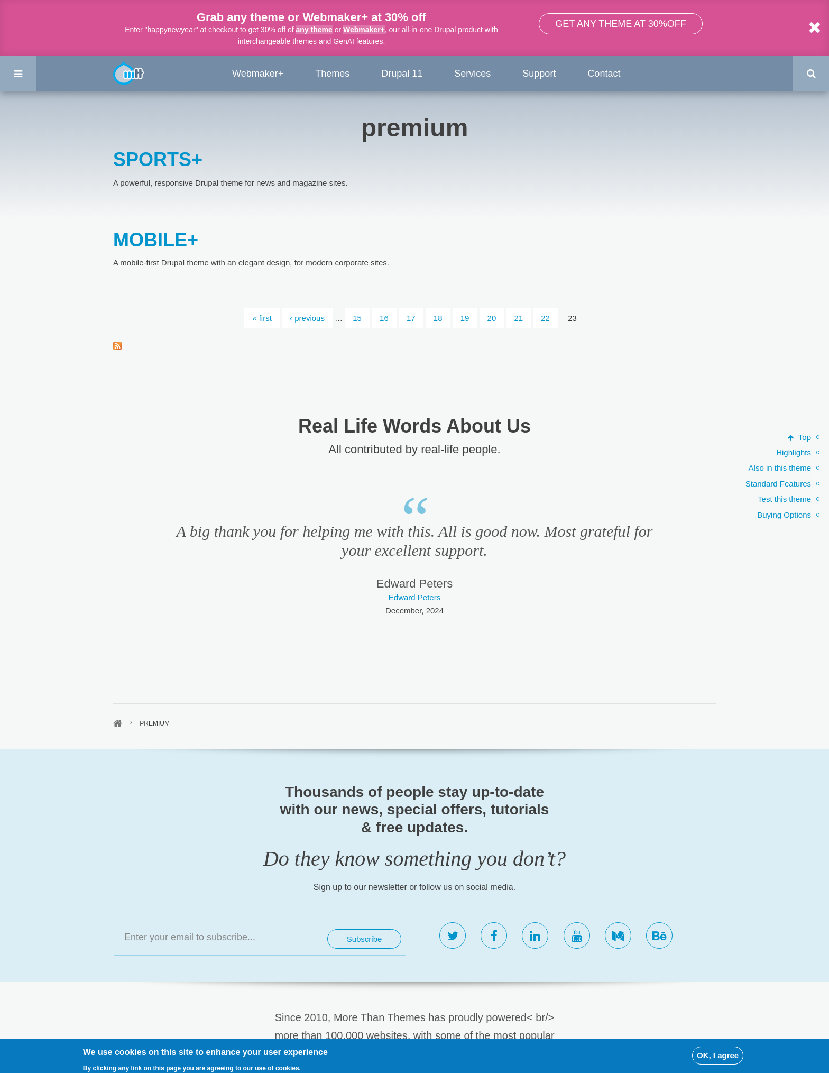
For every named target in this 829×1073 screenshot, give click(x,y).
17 (411, 318)
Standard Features (778, 483)
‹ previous (307, 318)
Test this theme (784, 498)
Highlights (793, 452)
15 (357, 318)
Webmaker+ (364, 29)
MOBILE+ (155, 240)
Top (799, 437)
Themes (332, 73)
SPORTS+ (157, 159)
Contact (603, 73)
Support (539, 73)
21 (518, 318)
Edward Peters (414, 597)
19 (464, 318)
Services (472, 73)
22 (545, 318)
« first (262, 318)
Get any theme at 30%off (620, 24)
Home (117, 723)
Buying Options (784, 514)
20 (491, 318)
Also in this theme (780, 467)
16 (384, 318)
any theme (314, 29)
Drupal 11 (401, 73)
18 (438, 318)
